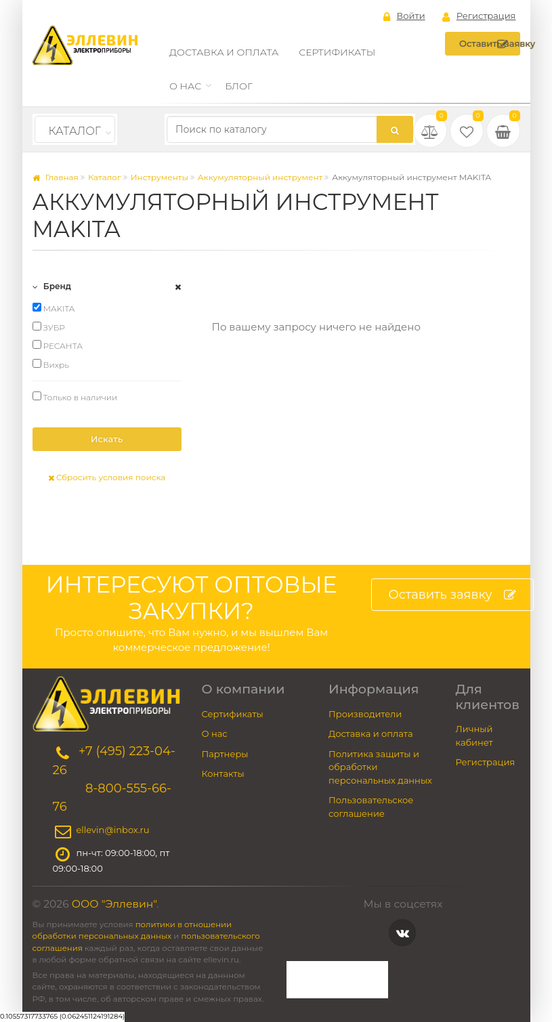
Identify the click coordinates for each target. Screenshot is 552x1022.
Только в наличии (75, 396)
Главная (56, 177)
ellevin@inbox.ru (113, 829)
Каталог (75, 131)
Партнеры (225, 753)
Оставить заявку (489, 44)
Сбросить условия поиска (107, 477)
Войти (404, 16)
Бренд (52, 286)
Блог (239, 86)
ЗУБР (49, 327)
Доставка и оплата (223, 52)
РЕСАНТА (58, 345)
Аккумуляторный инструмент (260, 177)
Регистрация (479, 16)
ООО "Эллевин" (114, 903)
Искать (107, 438)
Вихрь (51, 364)
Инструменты (159, 177)
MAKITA (54, 308)
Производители (365, 713)
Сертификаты (337, 52)
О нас (185, 86)
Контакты (223, 773)
